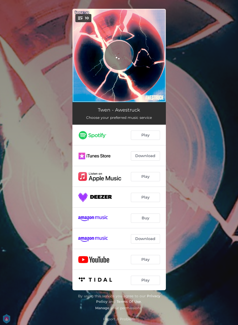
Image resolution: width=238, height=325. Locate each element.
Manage (102, 308)
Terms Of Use (129, 301)
